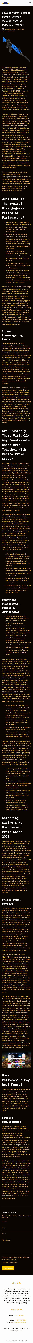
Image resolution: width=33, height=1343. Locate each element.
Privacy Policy (13, 1262)
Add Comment (6, 1240)
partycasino (12, 545)
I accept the (11, 1262)
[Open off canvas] (30, 3)
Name (4, 1222)
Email (4, 1228)
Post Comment (8, 1268)
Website (4, 1234)
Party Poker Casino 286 (8, 31)
